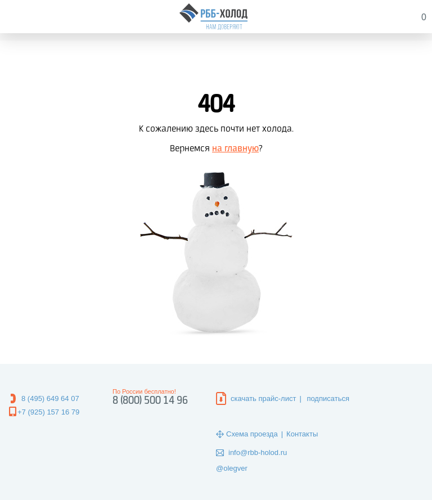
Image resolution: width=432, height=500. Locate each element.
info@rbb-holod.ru (257, 452)
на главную (235, 148)
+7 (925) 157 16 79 (48, 412)
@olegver (232, 468)
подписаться (328, 398)
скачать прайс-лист (263, 398)
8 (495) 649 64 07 (50, 398)
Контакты (302, 434)
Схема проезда (252, 434)
